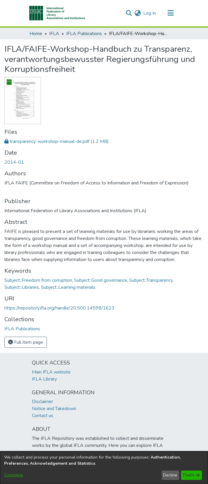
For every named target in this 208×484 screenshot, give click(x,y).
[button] (57, 13)
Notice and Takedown (54, 408)
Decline (170, 475)
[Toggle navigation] (170, 13)
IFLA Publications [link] (84, 33)
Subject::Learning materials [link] (68, 287)
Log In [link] (149, 13)
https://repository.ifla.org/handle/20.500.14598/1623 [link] (59, 308)
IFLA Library (44, 379)
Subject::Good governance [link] (100, 280)
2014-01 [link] (14, 162)
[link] (56, 141)
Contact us (42, 415)
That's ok (191, 475)
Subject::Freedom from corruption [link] (38, 280)
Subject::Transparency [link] (151, 280)
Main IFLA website (51, 372)
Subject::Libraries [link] (21, 287)
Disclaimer (42, 401)
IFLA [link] (54, 33)
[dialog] (104, 467)
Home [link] (36, 33)
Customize (13, 475)
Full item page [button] (25, 342)
